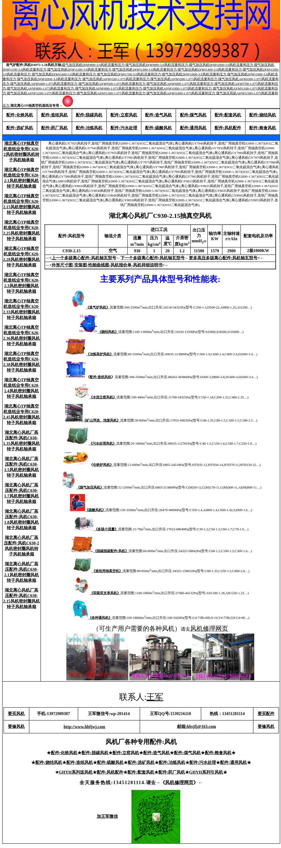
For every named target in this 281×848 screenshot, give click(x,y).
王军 (154, 697)
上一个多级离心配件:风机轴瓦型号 (84, 258)
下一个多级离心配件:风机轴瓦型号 (152, 258)
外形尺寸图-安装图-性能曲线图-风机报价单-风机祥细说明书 (107, 265)
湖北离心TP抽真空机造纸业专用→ (41, 105)
